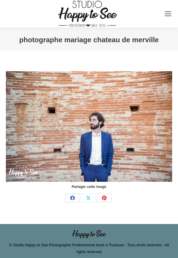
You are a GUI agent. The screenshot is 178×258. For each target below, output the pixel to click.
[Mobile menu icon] (168, 14)
